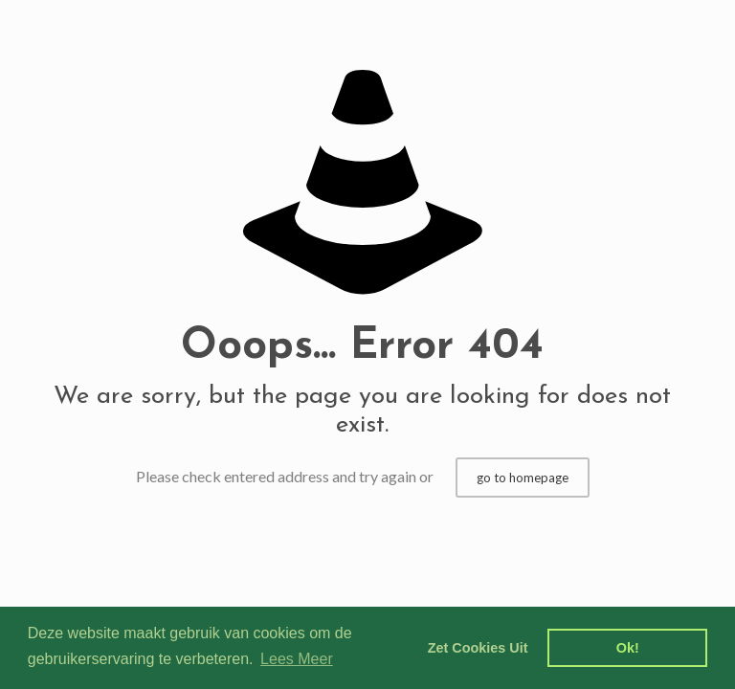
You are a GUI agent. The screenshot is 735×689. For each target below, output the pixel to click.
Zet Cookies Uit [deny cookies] (478, 648)
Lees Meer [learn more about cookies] (296, 659)
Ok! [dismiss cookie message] (627, 648)
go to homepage (522, 477)
